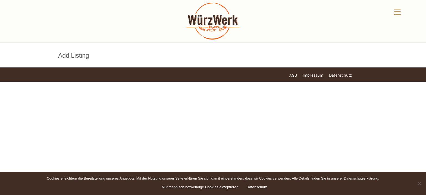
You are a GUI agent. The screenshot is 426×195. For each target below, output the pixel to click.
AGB (293, 75)
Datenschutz (340, 75)
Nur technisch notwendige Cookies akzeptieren (200, 187)
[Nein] (419, 183)
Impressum (313, 75)
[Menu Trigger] (397, 11)
